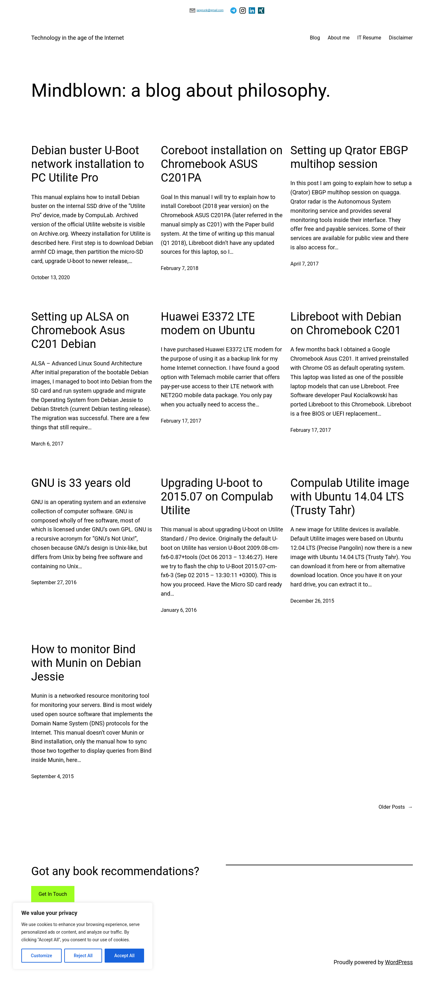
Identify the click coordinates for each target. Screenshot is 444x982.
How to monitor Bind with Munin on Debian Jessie (86, 663)
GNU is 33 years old (81, 483)
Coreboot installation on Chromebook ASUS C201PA (222, 164)
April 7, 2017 (304, 264)
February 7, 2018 (179, 268)
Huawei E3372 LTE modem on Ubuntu (208, 323)
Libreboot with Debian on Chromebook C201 (345, 323)
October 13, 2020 (50, 277)
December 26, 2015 (312, 601)
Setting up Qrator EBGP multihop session (349, 157)
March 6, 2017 (47, 444)
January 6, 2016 (179, 610)
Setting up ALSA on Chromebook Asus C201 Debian (80, 330)
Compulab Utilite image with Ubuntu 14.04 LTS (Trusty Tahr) (349, 496)
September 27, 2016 (54, 582)
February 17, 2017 (181, 421)
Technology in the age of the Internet (77, 37)
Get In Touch (52, 894)
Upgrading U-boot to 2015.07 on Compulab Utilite (217, 496)
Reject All (83, 955)
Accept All (124, 955)
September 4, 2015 (52, 776)
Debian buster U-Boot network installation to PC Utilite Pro (87, 164)
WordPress (399, 962)
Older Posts (395, 807)
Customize (41, 955)
